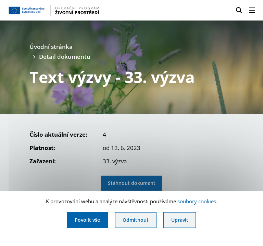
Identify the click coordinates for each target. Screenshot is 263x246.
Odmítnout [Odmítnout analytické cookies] (136, 220)
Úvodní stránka (51, 47)
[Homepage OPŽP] (63, 10)
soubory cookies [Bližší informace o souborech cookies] (196, 201)
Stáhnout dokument (131, 183)
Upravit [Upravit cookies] (179, 220)
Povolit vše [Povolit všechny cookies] (87, 220)
